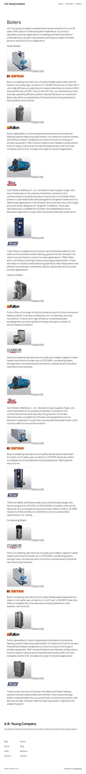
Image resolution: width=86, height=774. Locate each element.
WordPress (78, 769)
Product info (38, 70)
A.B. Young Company (14, 3)
